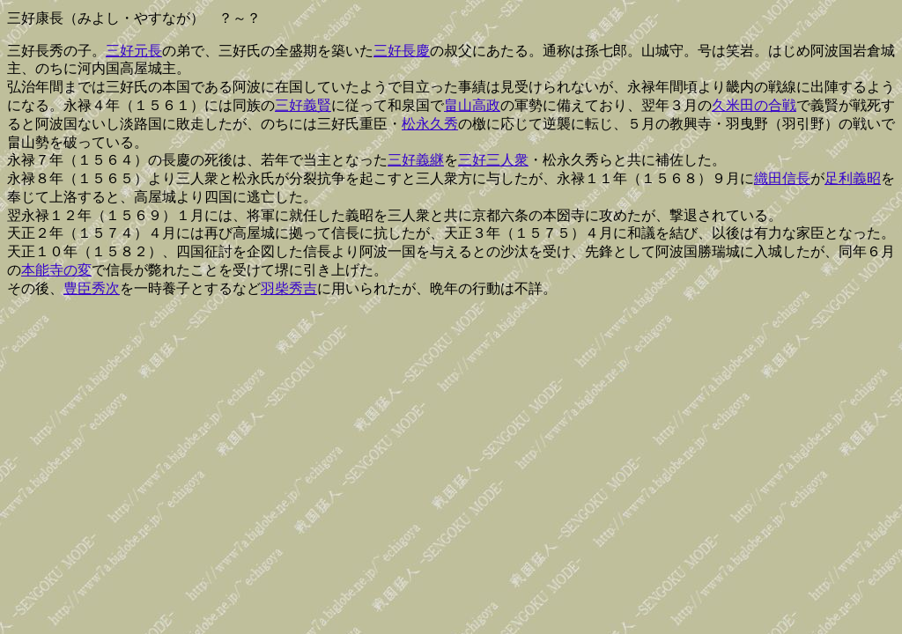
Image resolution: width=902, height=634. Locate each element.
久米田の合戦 (754, 105)
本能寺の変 (56, 269)
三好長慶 (401, 50)
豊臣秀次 (91, 288)
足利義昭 (852, 178)
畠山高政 (472, 105)
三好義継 (416, 159)
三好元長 (134, 50)
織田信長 (782, 178)
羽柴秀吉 (289, 288)
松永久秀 (430, 123)
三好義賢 (303, 105)
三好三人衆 (493, 159)
